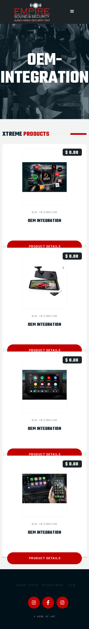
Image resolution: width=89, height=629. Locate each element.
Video (31, 585)
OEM (70, 585)
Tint (58, 585)
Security (44, 585)
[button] (72, 11)
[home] (31, 12)
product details (45, 246)
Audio (18, 585)
